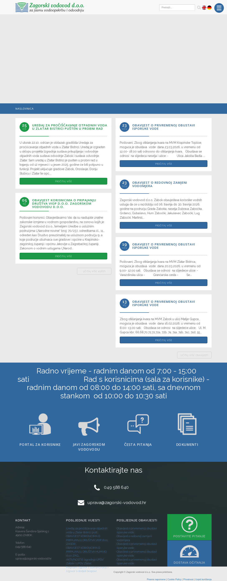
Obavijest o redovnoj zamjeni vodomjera (159, 184)
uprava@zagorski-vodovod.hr (116, 502)
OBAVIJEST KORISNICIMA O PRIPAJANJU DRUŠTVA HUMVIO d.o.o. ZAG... (86, 551)
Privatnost (188, 579)
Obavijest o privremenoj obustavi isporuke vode (163, 127)
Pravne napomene (156, 579)
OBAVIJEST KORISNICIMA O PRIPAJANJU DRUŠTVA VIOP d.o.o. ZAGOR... (87, 540)
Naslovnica (24, 108)
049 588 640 (116, 487)
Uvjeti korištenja (203, 579)
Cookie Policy (175, 579)
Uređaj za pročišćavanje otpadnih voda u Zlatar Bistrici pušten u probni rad (69, 127)
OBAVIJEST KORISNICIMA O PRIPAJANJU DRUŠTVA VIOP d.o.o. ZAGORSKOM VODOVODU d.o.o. (64, 203)
